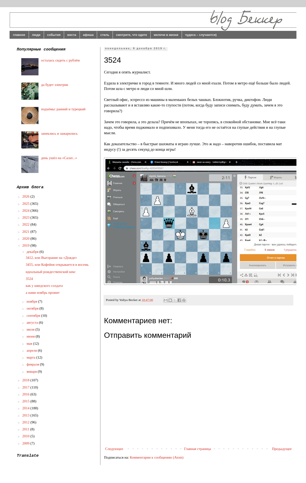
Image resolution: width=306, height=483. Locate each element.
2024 (26, 210)
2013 (26, 415)
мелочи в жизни (166, 35)
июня (31, 336)
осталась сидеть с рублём (60, 60)
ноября (32, 301)
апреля (32, 350)
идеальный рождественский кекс (51, 272)
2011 (26, 429)
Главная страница (197, 449)
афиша (88, 35)
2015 (26, 401)
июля (31, 329)
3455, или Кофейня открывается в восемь (57, 264)
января (32, 371)
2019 (26, 245)
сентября (34, 315)
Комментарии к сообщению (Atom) (157, 457)
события (53, 35)
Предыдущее (282, 449)
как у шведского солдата (44, 286)
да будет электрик (54, 85)
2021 (26, 231)
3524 (29, 279)
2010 (26, 436)
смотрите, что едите (131, 35)
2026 (26, 196)
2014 (26, 408)
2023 (26, 217)
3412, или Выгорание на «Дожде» (51, 258)
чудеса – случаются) (201, 35)
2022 (26, 224)
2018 (26, 380)
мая (30, 343)
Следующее (114, 449)
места (71, 35)
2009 (26, 443)
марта (31, 357)
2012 (26, 422)
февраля (33, 364)
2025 (26, 203)
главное (19, 35)
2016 (26, 394)
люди (36, 35)
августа (33, 322)
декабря (33, 252)
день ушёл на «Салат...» (59, 158)
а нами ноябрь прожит (43, 292)
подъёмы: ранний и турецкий (63, 109)
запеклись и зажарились (59, 133)
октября (33, 308)
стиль (104, 35)
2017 (26, 387)
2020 (26, 238)
